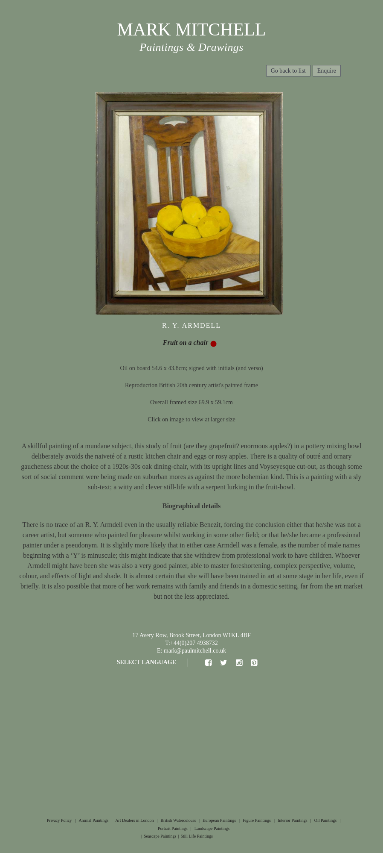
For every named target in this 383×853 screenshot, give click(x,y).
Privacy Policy (59, 820)
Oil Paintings (325, 820)
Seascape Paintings (160, 836)
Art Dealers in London (134, 820)
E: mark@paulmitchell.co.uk (191, 650)
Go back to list (288, 71)
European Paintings (219, 820)
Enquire (326, 71)
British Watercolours (178, 820)
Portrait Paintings (173, 828)
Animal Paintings (93, 820)
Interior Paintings (293, 820)
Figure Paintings (257, 820)
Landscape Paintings (211, 828)
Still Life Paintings (196, 836)
